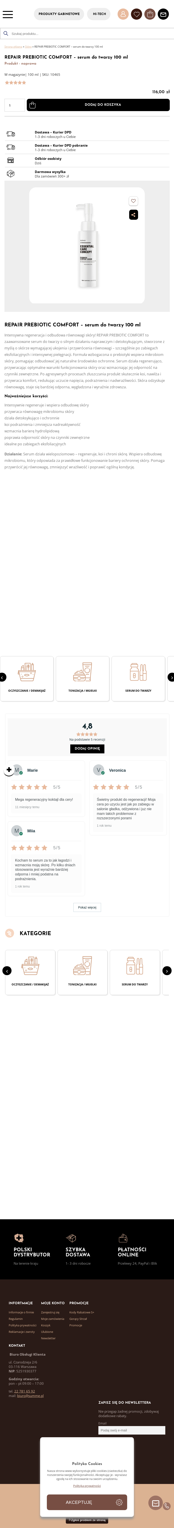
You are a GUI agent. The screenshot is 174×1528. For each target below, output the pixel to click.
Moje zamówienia (52, 1319)
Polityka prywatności (22, 1325)
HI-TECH (99, 14)
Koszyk (45, 1325)
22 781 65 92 (24, 1391)
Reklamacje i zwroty (22, 1332)
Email (102, 1423)
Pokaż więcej (87, 907)
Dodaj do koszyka (103, 105)
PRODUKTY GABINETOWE (59, 14)
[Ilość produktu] (14, 105)
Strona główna (13, 47)
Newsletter (48, 1338)
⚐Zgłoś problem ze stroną (87, 1520)
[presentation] (7, 970)
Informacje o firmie (21, 1312)
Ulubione (47, 1332)
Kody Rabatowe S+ (81, 1312)
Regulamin (16, 1319)
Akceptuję (79, 1502)
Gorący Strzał (78, 1319)
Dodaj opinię (87, 748)
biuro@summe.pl (30, 1395)
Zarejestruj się (50, 1312)
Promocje (75, 1325)
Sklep (28, 47)
